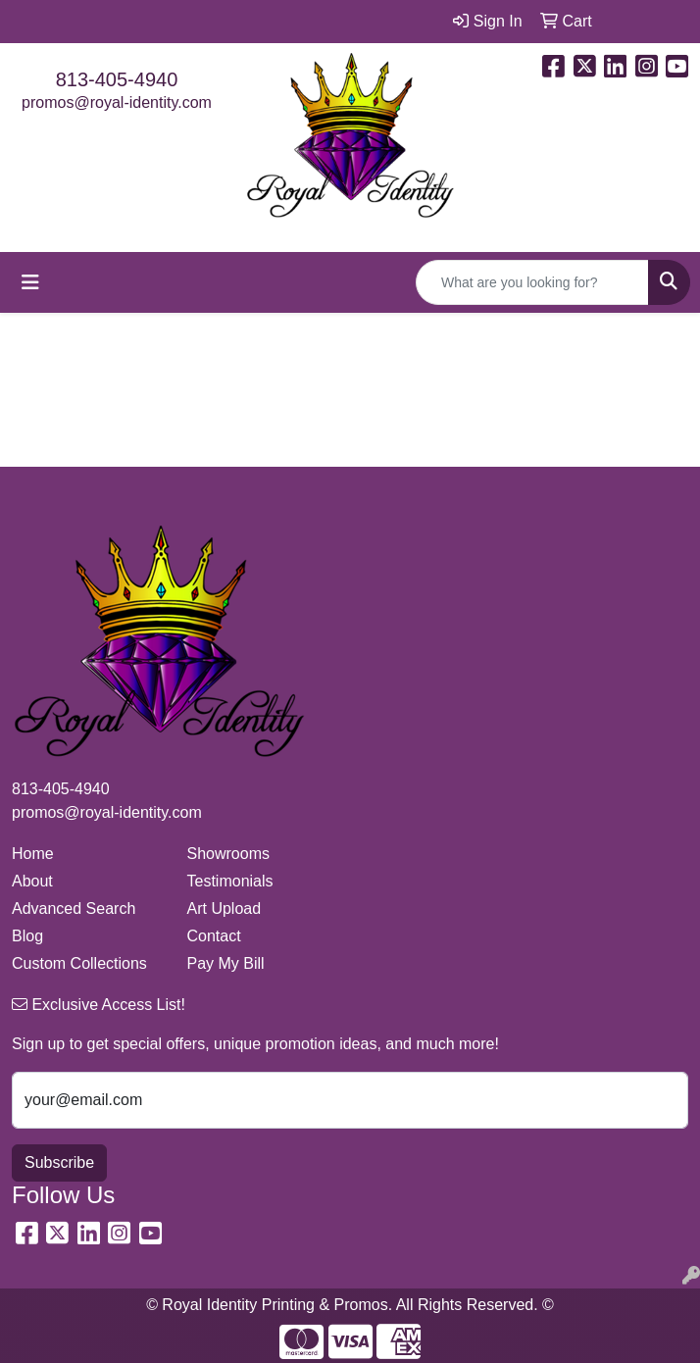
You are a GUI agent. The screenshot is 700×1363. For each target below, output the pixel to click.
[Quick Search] (532, 282)
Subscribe (59, 1162)
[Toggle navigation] (30, 282)
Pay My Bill (226, 963)
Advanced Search (73, 908)
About (32, 881)
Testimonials (230, 881)
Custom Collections (79, 963)
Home (33, 853)
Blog (27, 936)
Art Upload (224, 908)
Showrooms (228, 853)
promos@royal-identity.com (117, 102)
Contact (214, 936)
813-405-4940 (117, 79)
